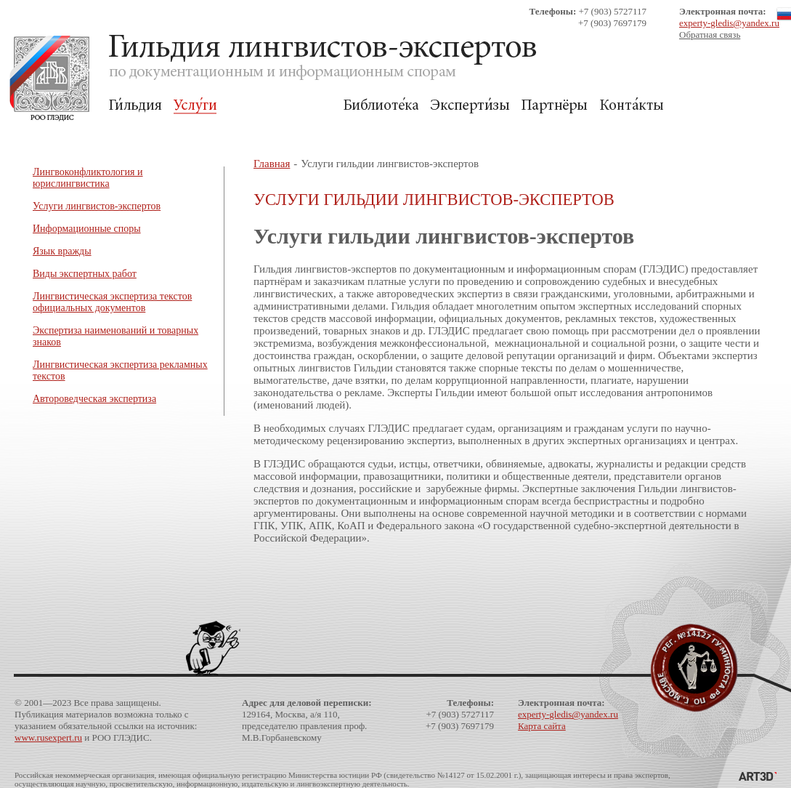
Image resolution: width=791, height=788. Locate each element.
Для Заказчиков (279, 105)
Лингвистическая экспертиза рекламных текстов (120, 370)
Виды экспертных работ (85, 273)
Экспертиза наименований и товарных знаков (115, 336)
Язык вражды (62, 251)
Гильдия (135, 105)
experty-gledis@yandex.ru (729, 22)
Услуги (195, 105)
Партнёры (555, 105)
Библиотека (380, 105)
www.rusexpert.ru (48, 737)
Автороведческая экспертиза (94, 398)
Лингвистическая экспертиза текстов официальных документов (112, 302)
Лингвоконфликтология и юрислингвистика (88, 177)
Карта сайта (542, 725)
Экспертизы (470, 105)
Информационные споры (87, 228)
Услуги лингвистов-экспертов (97, 206)
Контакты (631, 105)
